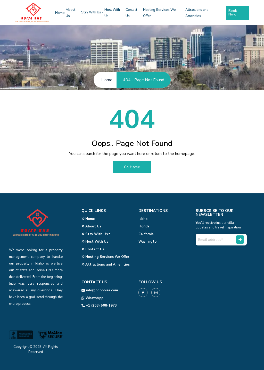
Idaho (142, 219)
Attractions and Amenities (105, 264)
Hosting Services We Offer (105, 256)
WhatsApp (92, 298)
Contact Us (92, 249)
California (145, 234)
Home (60, 13)
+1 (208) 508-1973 (99, 305)
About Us (91, 226)
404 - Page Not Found (143, 80)
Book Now (232, 12)
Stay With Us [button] (91, 12)
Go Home (132, 167)
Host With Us (94, 241)
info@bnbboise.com (99, 290)
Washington (148, 241)
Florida (143, 226)
